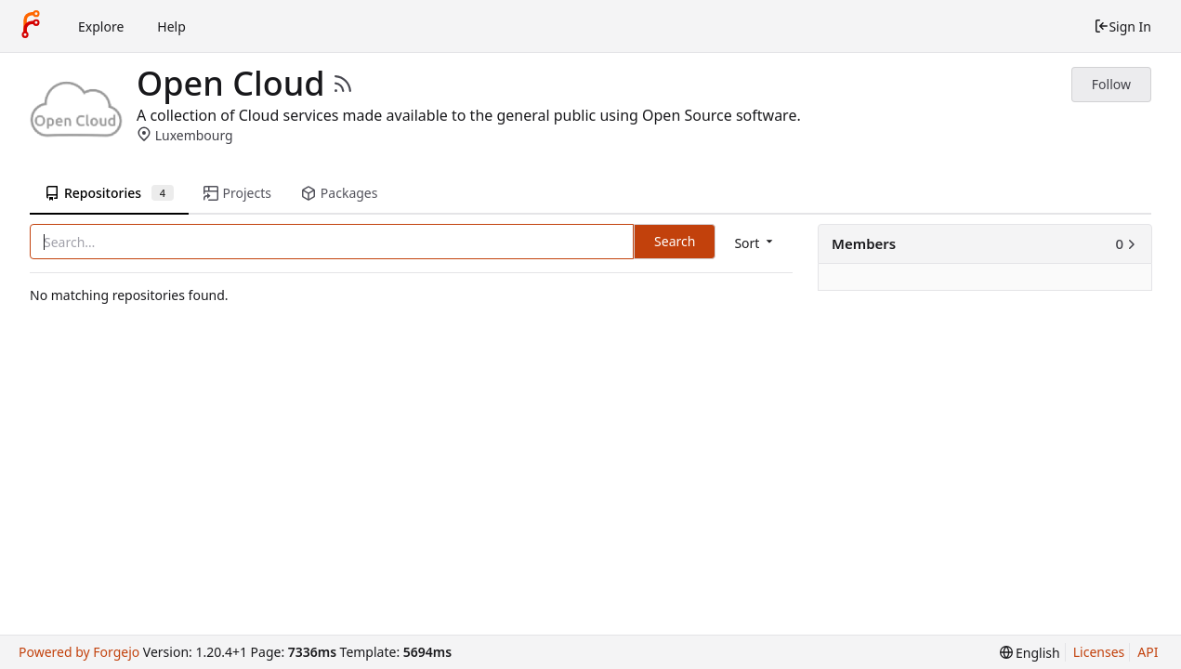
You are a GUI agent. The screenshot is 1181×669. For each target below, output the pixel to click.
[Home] (31, 26)
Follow (1111, 84)
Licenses (1099, 652)
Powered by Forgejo (79, 652)
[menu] (755, 243)
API (1147, 652)
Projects (237, 193)
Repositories (109, 193)
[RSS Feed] (343, 83)
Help (171, 26)
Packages (339, 193)
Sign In (1122, 26)
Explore (101, 26)
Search (674, 241)
